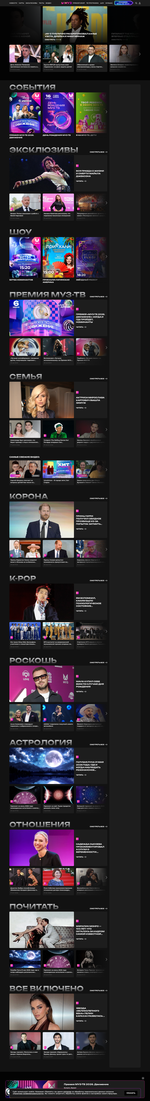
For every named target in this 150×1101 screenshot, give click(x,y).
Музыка (109, 3)
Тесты (41, 3)
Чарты (21, 3)
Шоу (102, 3)
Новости (13, 3)
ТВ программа (92, 3)
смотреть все (98, 152)
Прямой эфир (79, 3)
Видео (48, 3)
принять (130, 1093)
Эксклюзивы (31, 3)
